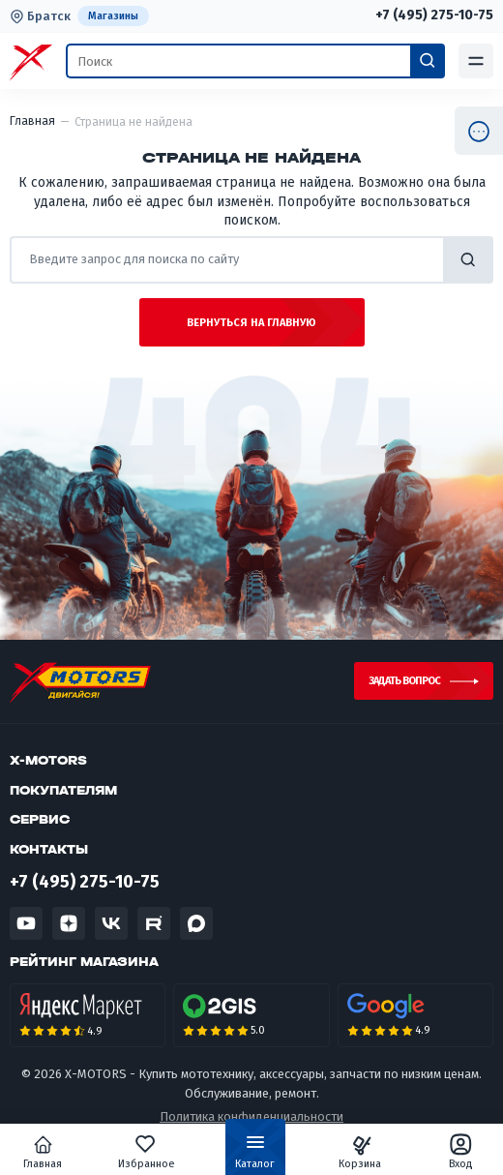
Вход (461, 1151)
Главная (42, 1151)
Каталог (255, 1155)
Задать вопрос (404, 681)
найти (468, 260)
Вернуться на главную (251, 322)
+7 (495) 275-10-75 (434, 15)
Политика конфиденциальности (251, 1116)
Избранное (146, 1151)
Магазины (113, 16)
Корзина (360, 1151)
